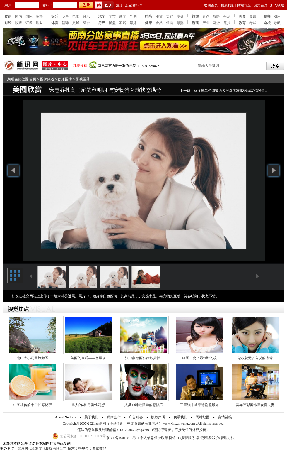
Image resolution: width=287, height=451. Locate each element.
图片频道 (47, 79)
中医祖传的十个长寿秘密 (32, 405)
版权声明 (158, 417)
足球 (75, 23)
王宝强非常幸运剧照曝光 (199, 405)
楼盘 (112, 23)
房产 (101, 23)
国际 (29, 16)
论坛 (267, 23)
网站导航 (244, 5)
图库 (277, 16)
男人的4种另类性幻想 (88, 405)
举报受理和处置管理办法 (215, 438)
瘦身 (180, 16)
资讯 (7, 16)
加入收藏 (277, 5)
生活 (226, 16)
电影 (75, 16)
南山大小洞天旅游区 (32, 358)
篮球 (65, 23)
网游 (216, 23)
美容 (169, 16)
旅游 (195, 16)
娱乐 (54, 16)
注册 (119, 5)
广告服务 (136, 417)
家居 (122, 23)
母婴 (180, 23)
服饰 (159, 16)
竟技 (226, 23)
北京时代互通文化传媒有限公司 (42, 448)
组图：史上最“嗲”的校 (199, 358)
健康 (148, 23)
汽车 (101, 16)
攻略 (216, 16)
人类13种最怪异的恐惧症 (143, 405)
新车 (122, 16)
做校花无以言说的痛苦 (255, 358)
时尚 (148, 16)
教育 (242, 23)
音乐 (86, 16)
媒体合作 (114, 417)
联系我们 (228, 5)
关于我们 (91, 417)
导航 (277, 23)
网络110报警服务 (182, 438)
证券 (29, 23)
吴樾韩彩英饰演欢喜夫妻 (255, 405)
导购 (133, 16)
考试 (252, 23)
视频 (267, 16)
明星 (65, 16)
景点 (205, 16)
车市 (112, 16)
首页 (32, 79)
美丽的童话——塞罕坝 (88, 358)
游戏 (195, 23)
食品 (159, 23)
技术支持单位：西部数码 (87, 448)
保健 (169, 23)
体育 (54, 23)
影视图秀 (83, 79)
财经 (7, 23)
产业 (205, 23)
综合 (86, 23)
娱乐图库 (65, 79)
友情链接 (225, 417)
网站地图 (203, 417)
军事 (39, 16)
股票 (18, 23)
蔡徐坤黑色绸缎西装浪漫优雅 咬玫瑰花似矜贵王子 (233, 91)
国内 (18, 16)
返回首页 (211, 5)
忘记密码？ (134, 5)
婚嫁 (133, 23)
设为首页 (261, 5)
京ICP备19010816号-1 (123, 438)
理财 (39, 23)
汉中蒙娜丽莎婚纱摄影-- (144, 358)
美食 (242, 16)
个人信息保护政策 (154, 438)
